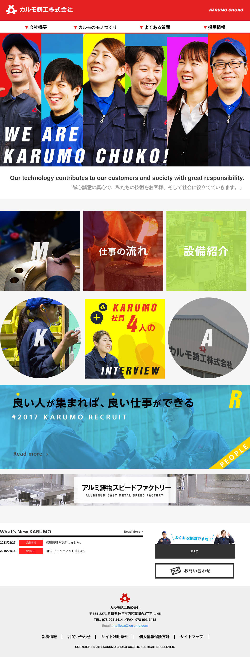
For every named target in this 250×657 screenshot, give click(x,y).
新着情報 (49, 637)
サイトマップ (191, 637)
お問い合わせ (79, 637)
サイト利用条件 (114, 637)
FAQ (195, 551)
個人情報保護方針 (154, 637)
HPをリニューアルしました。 (43, 551)
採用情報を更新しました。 (41, 543)
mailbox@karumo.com (130, 626)
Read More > (133, 531)
